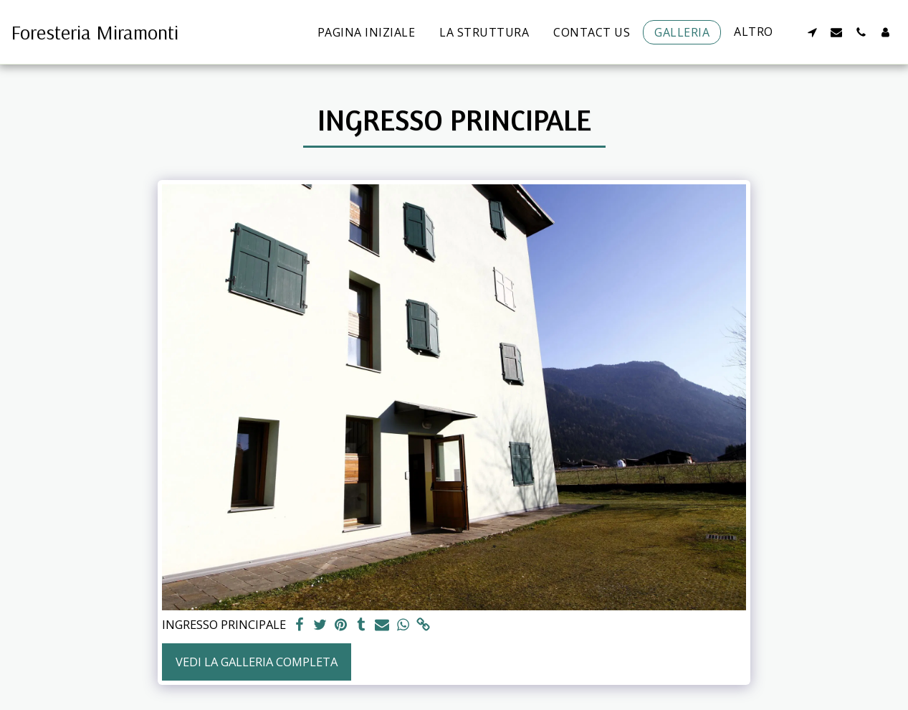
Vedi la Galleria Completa (257, 661)
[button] (812, 32)
